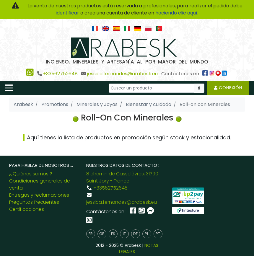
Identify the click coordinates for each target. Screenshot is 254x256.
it (124, 233)
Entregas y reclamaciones (39, 195)
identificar (68, 12)
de (135, 233)
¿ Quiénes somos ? (30, 173)
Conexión (228, 88)
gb (102, 233)
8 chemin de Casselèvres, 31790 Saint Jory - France (122, 177)
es (113, 233)
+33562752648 (60, 73)
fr (91, 233)
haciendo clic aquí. (176, 12)
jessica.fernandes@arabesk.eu (122, 73)
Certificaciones (26, 209)
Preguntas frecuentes (34, 202)
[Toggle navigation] (9, 88)
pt (158, 233)
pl (147, 233)
